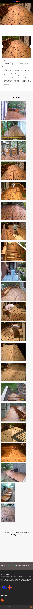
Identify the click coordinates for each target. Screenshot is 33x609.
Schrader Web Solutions (26, 606)
